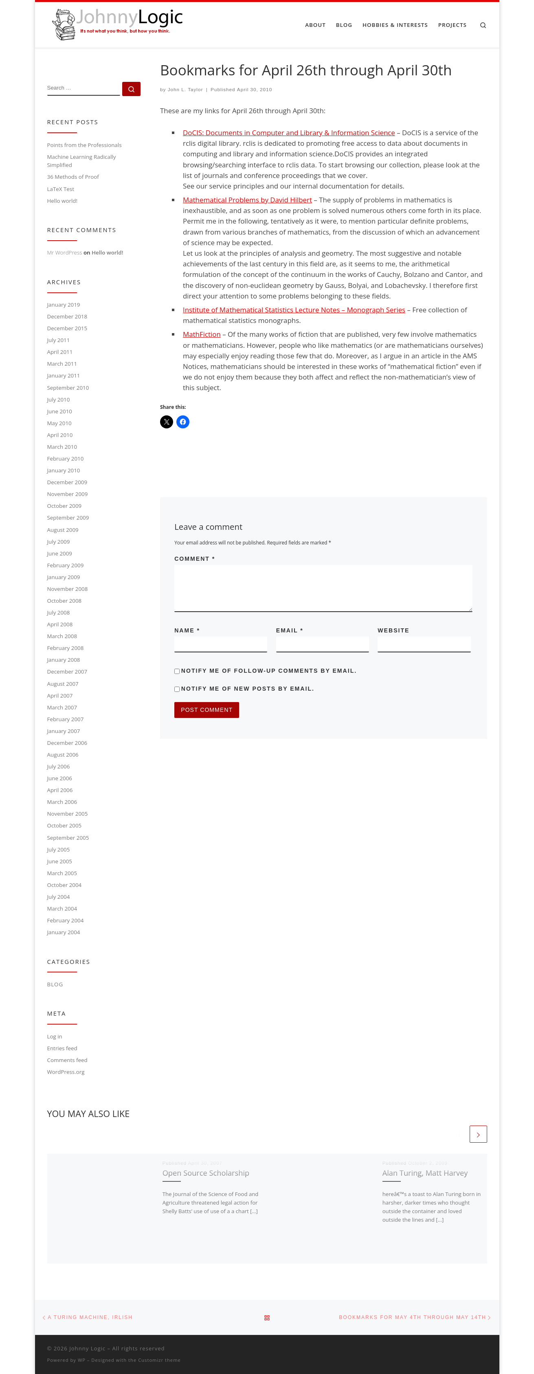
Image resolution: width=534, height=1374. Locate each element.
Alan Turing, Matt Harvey (425, 1173)
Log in (54, 1036)
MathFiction (202, 334)
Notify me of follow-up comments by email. (269, 670)
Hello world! (62, 200)
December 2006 (67, 742)
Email (289, 630)
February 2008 (65, 648)
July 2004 (58, 896)
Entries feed (62, 1048)
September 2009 (68, 517)
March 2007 (62, 707)
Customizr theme (159, 1360)
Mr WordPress (64, 252)
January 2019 (63, 304)
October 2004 (64, 885)
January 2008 (63, 659)
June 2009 (60, 553)
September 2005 (68, 837)
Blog (55, 984)
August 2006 (63, 754)
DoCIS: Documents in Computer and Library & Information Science (289, 132)
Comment (194, 558)
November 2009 (67, 494)
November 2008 (67, 589)
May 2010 (59, 423)
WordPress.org (66, 1071)
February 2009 (65, 565)
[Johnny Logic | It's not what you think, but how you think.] (115, 23)
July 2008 (58, 612)
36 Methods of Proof (73, 176)
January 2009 (63, 577)
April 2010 (60, 435)
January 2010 (63, 470)
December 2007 (67, 671)
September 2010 (68, 387)
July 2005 (58, 849)
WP (82, 1360)
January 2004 (63, 932)
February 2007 (65, 719)
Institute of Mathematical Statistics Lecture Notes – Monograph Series (294, 309)
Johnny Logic (87, 1348)
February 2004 (65, 920)
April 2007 (60, 695)
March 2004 (62, 908)
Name (187, 630)
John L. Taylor (185, 89)
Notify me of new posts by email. (247, 688)
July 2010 (58, 399)
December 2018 (67, 316)
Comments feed (67, 1060)
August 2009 (63, 529)
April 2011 (60, 352)
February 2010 (65, 458)
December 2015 (67, 328)
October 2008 (64, 600)
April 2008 (60, 624)
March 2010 (62, 446)
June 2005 (60, 861)
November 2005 (67, 813)
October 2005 (64, 825)
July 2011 (58, 340)
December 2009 (67, 482)
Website (393, 630)
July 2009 (58, 541)
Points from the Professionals (84, 145)
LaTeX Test (60, 189)
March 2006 (62, 802)
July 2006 (58, 766)
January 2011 (63, 375)
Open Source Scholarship (206, 1173)
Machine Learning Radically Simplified (81, 161)
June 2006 (60, 778)
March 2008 (62, 636)
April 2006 (60, 790)
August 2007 (63, 683)
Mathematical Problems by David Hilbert (247, 199)
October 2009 (64, 505)
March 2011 (62, 363)
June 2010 (60, 411)
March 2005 (62, 873)
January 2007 (63, 731)
